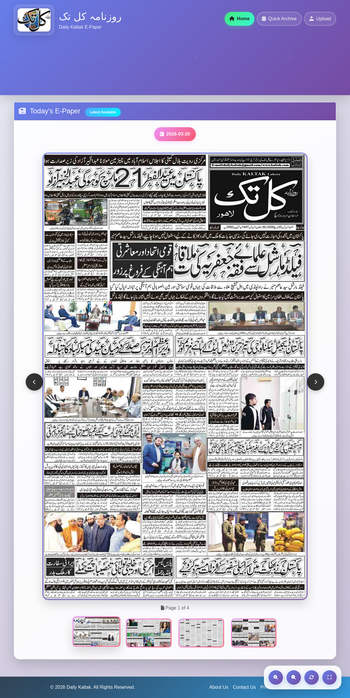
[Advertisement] (173, 63)
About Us (218, 687)
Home (239, 18)
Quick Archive (279, 18)
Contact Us (244, 687)
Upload (320, 18)
